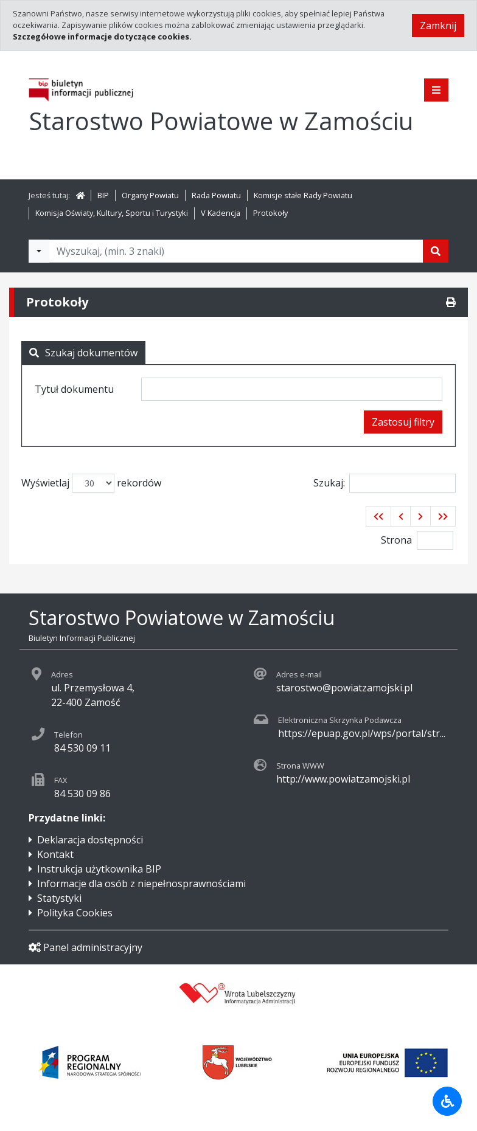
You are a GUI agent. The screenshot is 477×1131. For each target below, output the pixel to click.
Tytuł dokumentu (74, 389)
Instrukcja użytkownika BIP (99, 869)
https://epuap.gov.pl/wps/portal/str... (361, 733)
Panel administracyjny (85, 947)
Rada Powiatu (216, 195)
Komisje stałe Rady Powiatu (303, 195)
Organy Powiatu (150, 195)
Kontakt (55, 854)
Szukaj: (384, 483)
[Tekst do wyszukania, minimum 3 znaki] (236, 251)
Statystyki (59, 898)
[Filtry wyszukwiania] (39, 251)
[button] (378, 516)
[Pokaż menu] (436, 90)
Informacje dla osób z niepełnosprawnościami (141, 883)
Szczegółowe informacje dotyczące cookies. (102, 36)
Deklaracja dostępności (90, 839)
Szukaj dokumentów (83, 352)
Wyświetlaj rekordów (91, 483)
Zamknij (438, 25)
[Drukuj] (451, 302)
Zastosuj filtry (403, 422)
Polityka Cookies (75, 912)
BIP (103, 195)
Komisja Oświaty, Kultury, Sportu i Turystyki (111, 212)
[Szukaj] (435, 251)
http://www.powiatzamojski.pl (343, 779)
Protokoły (270, 212)
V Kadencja (220, 212)
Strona (396, 540)
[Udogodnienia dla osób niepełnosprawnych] (447, 1101)
